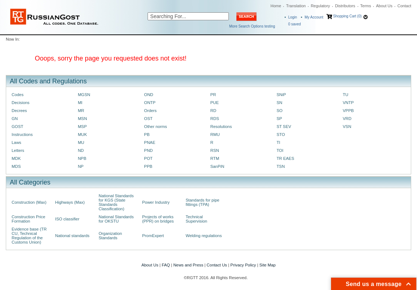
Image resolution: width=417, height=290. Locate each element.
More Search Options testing (252, 26)
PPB (148, 166)
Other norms (155, 126)
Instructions (22, 134)
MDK (16, 158)
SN (279, 102)
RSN (214, 150)
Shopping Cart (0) (347, 16)
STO (281, 134)
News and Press (188, 265)
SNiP (281, 94)
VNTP (348, 102)
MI (80, 102)
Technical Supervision (196, 219)
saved (294, 24)
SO (279, 110)
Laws (16, 142)
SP (279, 118)
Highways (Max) (69, 202)
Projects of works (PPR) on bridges (158, 219)
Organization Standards (110, 235)
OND (148, 94)
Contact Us (217, 265)
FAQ (166, 265)
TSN (281, 166)
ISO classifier (67, 219)
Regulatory (320, 6)
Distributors (345, 6)
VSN (347, 126)
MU (81, 142)
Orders (150, 110)
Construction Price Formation (28, 219)
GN (15, 118)
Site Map (267, 265)
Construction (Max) (29, 202)
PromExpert (153, 235)
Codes (18, 94)
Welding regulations (204, 235)
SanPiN (217, 166)
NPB (82, 158)
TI (278, 142)
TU (345, 94)
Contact (404, 6)
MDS (16, 166)
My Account (314, 17)
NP (81, 166)
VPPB (348, 110)
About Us (384, 6)
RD (213, 110)
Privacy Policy (243, 265)
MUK (82, 134)
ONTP (150, 102)
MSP (82, 126)
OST (148, 118)
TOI (280, 150)
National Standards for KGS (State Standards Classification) (116, 202)
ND (81, 150)
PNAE (149, 142)
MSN (82, 118)
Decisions (20, 102)
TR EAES (285, 158)
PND (148, 150)
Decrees (19, 110)
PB (146, 134)
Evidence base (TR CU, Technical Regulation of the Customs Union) (29, 235)
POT (148, 158)
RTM (214, 158)
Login (292, 17)
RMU (215, 134)
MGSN (84, 94)
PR (213, 94)
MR (81, 110)
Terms (365, 6)
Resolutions (221, 126)
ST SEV (284, 126)
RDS (214, 118)
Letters (18, 150)
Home (276, 6)
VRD (347, 118)
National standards (72, 235)
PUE (214, 102)
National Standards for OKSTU (116, 219)
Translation (296, 6)
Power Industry (156, 202)
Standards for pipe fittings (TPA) (202, 202)
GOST (17, 126)
